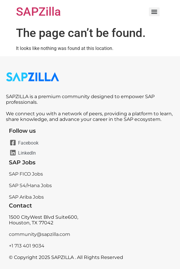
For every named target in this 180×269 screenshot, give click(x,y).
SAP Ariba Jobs (26, 197)
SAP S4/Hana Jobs (30, 185)
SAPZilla (38, 12)
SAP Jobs (22, 162)
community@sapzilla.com (39, 234)
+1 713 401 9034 (26, 246)
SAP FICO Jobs (26, 174)
